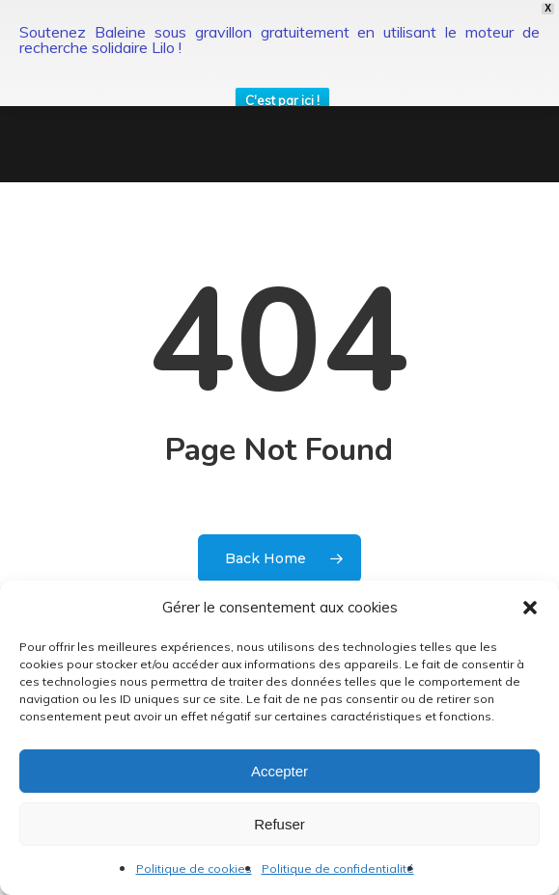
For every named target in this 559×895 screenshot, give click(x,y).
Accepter (279, 771)
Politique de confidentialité (338, 868)
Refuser (279, 824)
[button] (530, 607)
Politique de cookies (194, 868)
